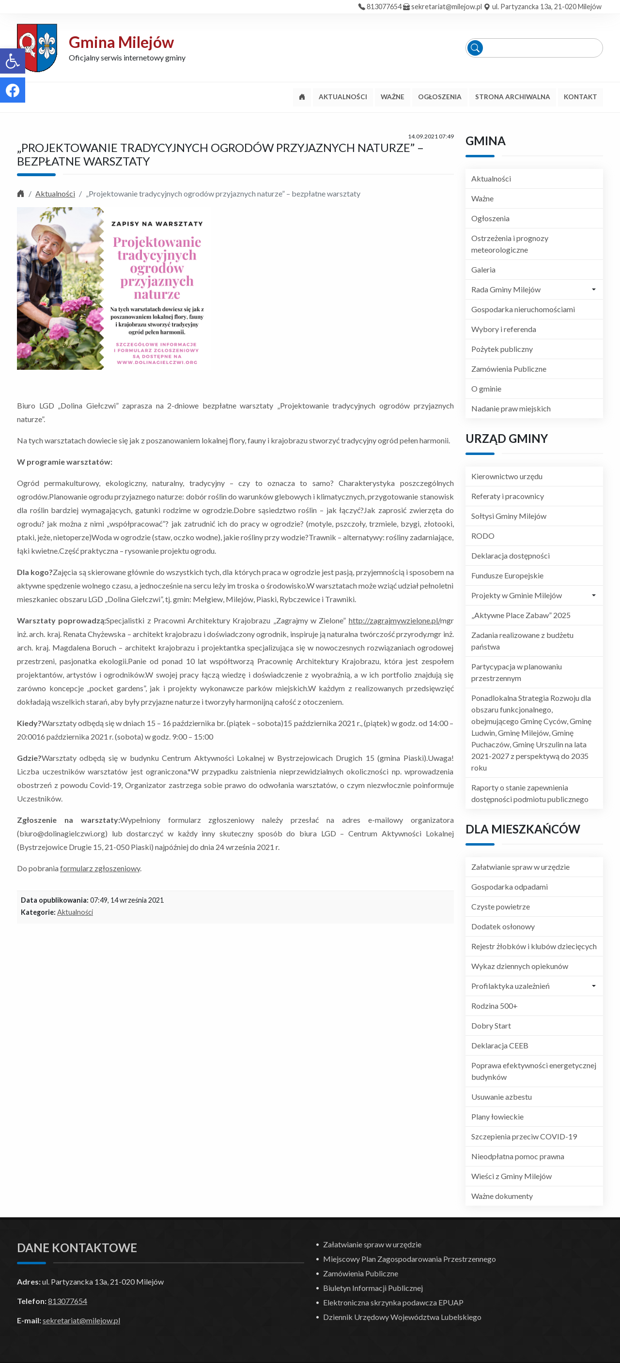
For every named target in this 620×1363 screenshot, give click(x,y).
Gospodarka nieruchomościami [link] (523, 309)
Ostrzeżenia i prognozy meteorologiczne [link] (509, 243)
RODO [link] (483, 535)
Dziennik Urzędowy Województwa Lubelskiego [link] (402, 1316)
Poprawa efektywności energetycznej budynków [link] (533, 1070)
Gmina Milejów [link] (121, 41)
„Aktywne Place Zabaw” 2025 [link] (521, 615)
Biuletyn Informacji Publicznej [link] (373, 1287)
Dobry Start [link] (491, 1025)
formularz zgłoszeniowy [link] (100, 868)
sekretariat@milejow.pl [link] (446, 6)
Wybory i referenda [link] (503, 328)
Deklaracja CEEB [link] (499, 1045)
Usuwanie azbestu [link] (501, 1096)
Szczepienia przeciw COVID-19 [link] (524, 1136)
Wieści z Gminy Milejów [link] (511, 1176)
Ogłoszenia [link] (490, 218)
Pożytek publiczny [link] (502, 348)
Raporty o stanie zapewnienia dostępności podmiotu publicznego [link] (530, 793)
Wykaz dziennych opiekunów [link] (519, 965)
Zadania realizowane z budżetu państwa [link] (522, 640)
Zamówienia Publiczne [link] (508, 368)
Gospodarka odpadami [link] (509, 886)
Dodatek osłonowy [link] (503, 926)
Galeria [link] (483, 269)
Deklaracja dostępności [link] (510, 555)
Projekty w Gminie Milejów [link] (516, 595)
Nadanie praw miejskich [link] (511, 408)
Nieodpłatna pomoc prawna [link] (517, 1156)
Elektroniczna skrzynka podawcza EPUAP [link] (393, 1302)
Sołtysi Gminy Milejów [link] (508, 515)
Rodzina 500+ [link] (494, 1005)
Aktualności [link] (55, 193)
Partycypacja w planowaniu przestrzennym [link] (516, 672)
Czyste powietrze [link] (500, 906)
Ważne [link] (482, 198)
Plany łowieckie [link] (497, 1116)
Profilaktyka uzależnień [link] (510, 985)
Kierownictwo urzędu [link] (506, 476)
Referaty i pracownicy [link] (507, 495)
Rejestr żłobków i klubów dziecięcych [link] (534, 946)
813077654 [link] (384, 6)
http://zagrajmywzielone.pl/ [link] (394, 620)
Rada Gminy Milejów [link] (506, 289)
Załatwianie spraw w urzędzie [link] (520, 866)
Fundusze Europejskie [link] (507, 575)
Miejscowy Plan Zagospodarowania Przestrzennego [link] (409, 1258)
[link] (12, 61)
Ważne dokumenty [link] (502, 1195)
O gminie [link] (486, 388)
